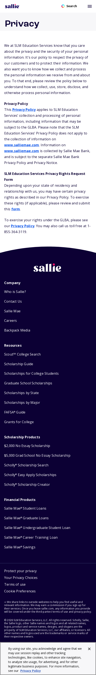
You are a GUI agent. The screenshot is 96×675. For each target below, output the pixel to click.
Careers (10, 320)
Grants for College (19, 422)
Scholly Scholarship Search (26, 465)
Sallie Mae (12, 311)
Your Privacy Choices (21, 577)
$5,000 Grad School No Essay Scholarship (37, 455)
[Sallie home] (48, 270)
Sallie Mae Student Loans (25, 508)
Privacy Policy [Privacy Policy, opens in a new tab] (30, 671)
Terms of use (15, 584)
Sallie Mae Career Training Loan (31, 537)
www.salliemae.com (21, 145)
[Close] (89, 649)
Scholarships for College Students (31, 373)
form (15, 209)
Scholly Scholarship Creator (27, 484)
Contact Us (13, 301)
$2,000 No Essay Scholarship (27, 446)
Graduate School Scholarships (28, 383)
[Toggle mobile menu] (90, 6)
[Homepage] (12, 6)
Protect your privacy (20, 571)
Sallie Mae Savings (19, 547)
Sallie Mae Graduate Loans (26, 518)
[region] (48, 658)
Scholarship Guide (18, 364)
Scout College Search (22, 354)
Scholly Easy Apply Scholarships (30, 475)
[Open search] (69, 6)
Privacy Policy (24, 109)
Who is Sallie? (15, 292)
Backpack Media (17, 330)
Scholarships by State (21, 393)
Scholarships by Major (22, 402)
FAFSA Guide (14, 412)
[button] (21, 591)
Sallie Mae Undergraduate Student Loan (37, 528)
